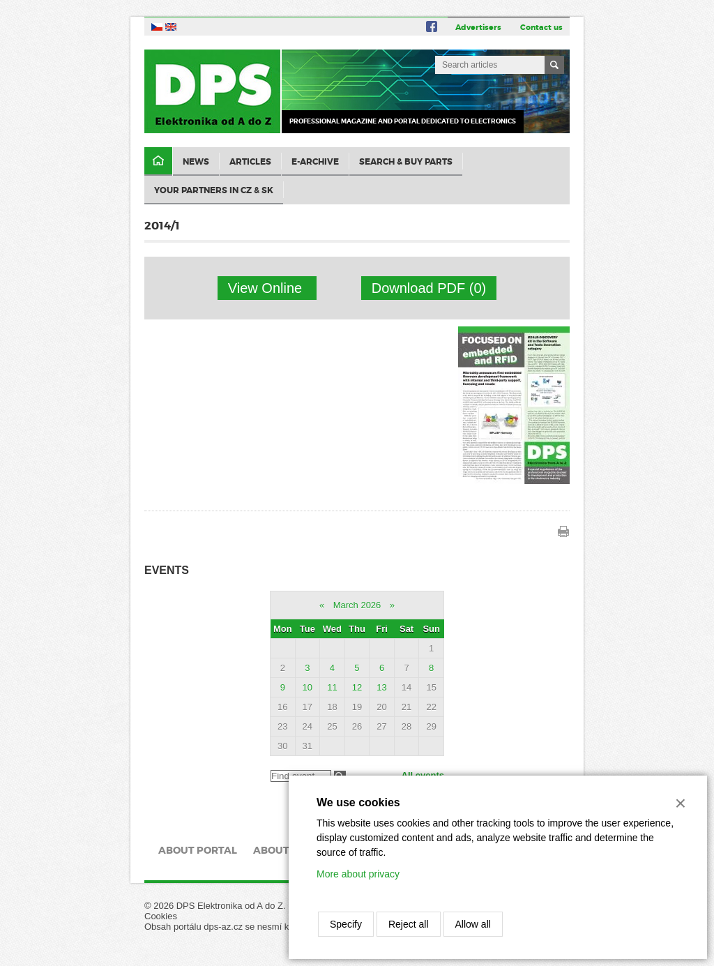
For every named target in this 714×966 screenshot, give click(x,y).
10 (307, 687)
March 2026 (357, 605)
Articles (250, 161)
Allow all (473, 924)
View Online (267, 288)
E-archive (315, 161)
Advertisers (478, 27)
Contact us (541, 27)
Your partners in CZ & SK (213, 190)
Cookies (160, 916)
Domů (158, 161)
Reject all (408, 924)
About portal (197, 850)
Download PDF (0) (429, 288)
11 (332, 687)
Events (166, 570)
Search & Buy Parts (406, 161)
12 (357, 687)
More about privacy (358, 874)
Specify (346, 924)
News (196, 161)
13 (381, 687)
